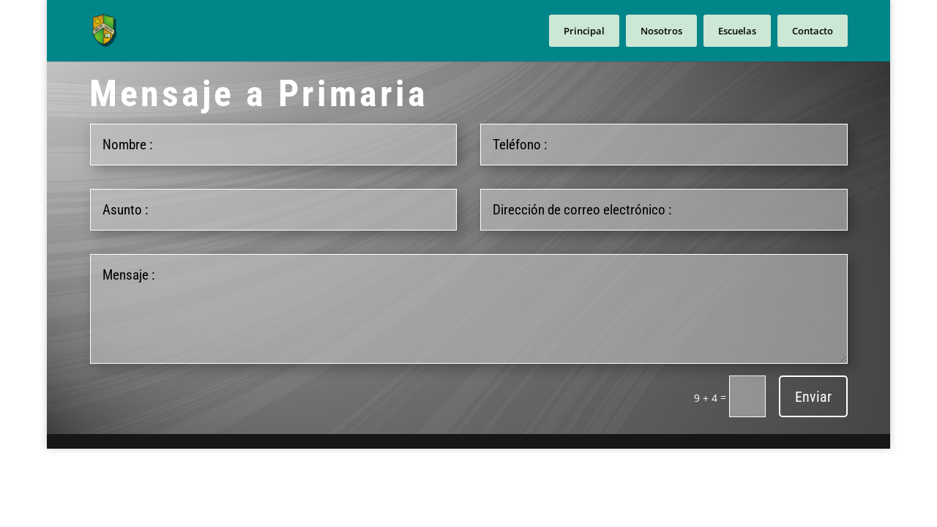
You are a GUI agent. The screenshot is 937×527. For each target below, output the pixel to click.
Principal (584, 30)
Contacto (812, 30)
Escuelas (737, 30)
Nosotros (661, 30)
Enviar (813, 396)
